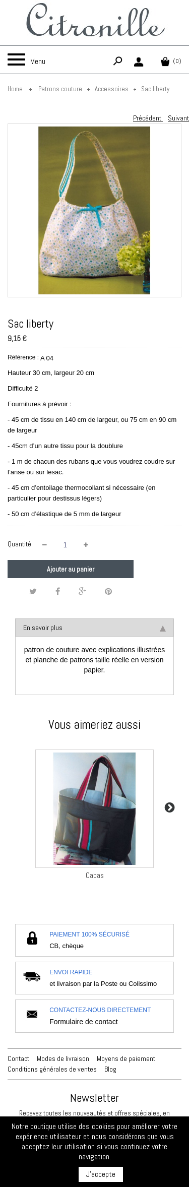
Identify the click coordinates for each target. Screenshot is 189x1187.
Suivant (178, 117)
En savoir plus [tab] (94, 627)
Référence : (23, 357)
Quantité (19, 543)
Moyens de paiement (126, 1058)
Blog (110, 1069)
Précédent (148, 117)
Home (15, 89)
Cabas (95, 875)
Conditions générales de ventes (52, 1069)
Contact (18, 1058)
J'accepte (100, 1174)
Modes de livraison (63, 1058)
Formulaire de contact (83, 1022)
